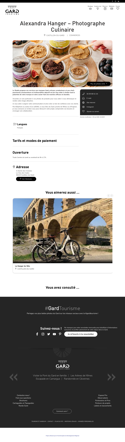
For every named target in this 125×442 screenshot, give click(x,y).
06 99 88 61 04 (92, 94)
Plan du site (59, 421)
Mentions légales (71, 421)
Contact (50, 421)
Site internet (91, 102)
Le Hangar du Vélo (22, 266)
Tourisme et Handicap (39, 421)
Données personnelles (86, 421)
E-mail (89, 98)
